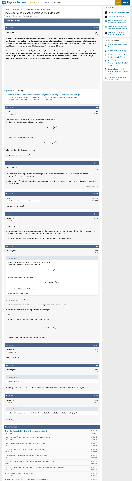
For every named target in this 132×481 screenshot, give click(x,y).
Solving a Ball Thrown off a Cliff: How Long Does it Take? (31, 455)
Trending (63, 2)
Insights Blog (41, 2)
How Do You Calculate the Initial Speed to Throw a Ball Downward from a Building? (41, 473)
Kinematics (40, 17)
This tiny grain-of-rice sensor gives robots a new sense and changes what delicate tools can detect (50, 103)
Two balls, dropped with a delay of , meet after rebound (32, 437)
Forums (53, 2)
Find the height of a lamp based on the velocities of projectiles (33, 443)
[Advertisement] (51, 78)
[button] (47, 2)
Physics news (16, 96)
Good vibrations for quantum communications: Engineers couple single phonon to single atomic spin (51, 100)
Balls (33, 17)
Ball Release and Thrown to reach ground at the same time (32, 461)
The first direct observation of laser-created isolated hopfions (36, 105)
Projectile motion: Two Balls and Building (26, 479)
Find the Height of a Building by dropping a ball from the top (32, 449)
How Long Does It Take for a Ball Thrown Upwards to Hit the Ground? (36, 467)
